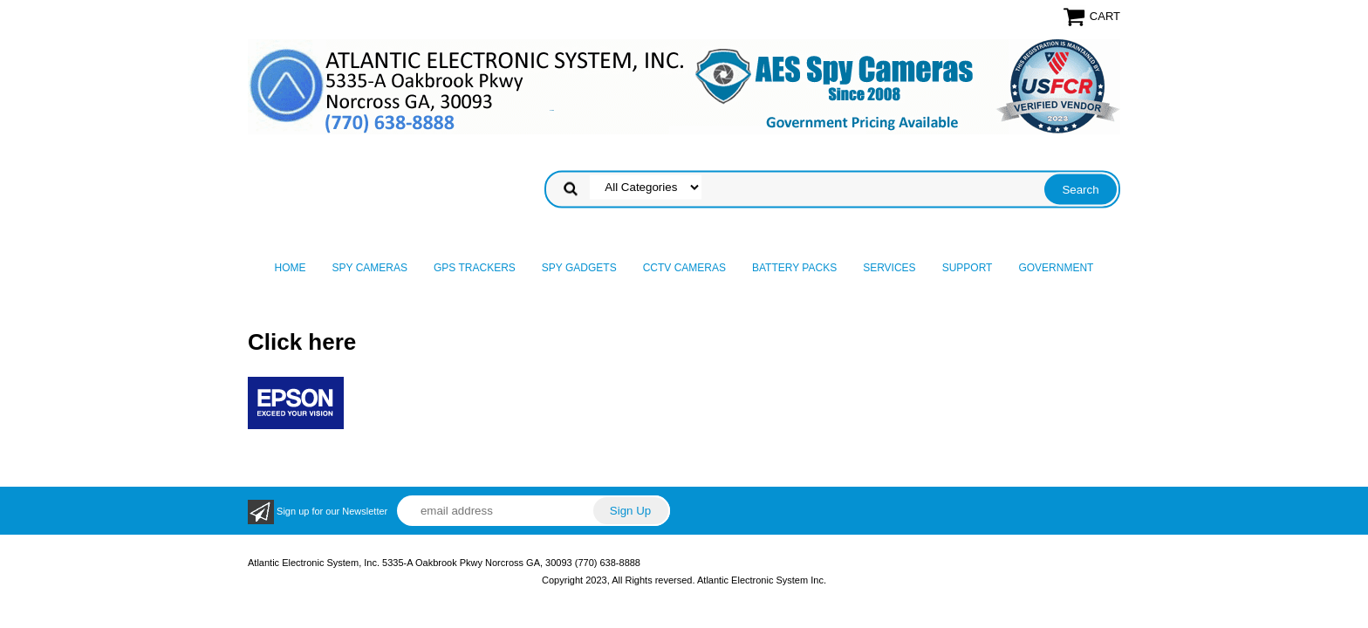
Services (889, 268)
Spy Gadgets (579, 268)
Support (967, 268)
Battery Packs (794, 268)
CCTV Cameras (684, 268)
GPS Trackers (475, 268)
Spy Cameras (369, 268)
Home (290, 268)
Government (1055, 268)
